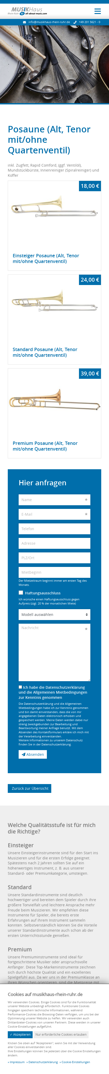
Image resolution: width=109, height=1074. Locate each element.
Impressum (17, 1062)
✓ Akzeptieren (20, 1034)
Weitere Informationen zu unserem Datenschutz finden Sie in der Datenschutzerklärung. (51, 747)
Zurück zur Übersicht (29, 787)
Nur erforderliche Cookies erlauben (60, 1034)
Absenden (33, 758)
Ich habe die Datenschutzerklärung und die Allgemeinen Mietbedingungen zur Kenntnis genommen (53, 696)
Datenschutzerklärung (43, 1062)
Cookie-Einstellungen (76, 1062)
